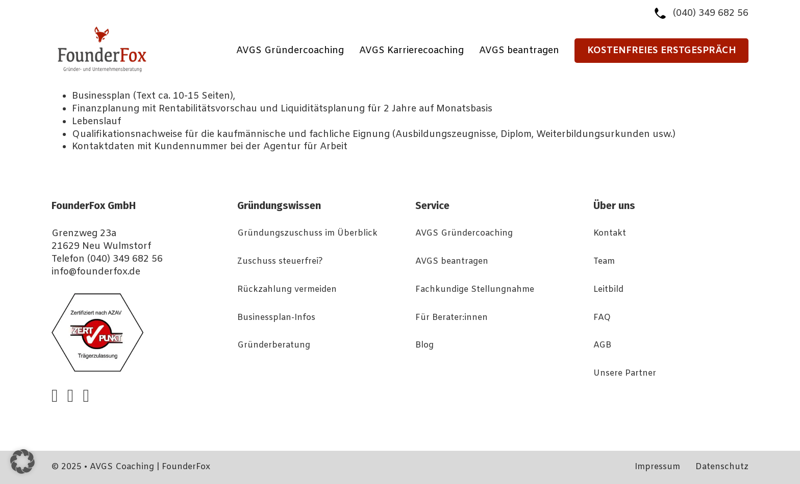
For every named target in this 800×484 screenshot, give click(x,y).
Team (604, 261)
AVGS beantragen (519, 50)
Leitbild (608, 289)
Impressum (657, 467)
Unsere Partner (624, 373)
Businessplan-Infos (276, 318)
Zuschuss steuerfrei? (280, 261)
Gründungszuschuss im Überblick (307, 233)
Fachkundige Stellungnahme (474, 289)
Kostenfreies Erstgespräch (661, 50)
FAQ (602, 318)
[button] (22, 461)
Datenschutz (721, 467)
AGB (602, 345)
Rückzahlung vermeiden (287, 289)
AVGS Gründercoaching (290, 50)
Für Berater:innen (451, 318)
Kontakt (609, 233)
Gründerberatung (273, 345)
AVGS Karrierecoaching (411, 50)
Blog (424, 345)
